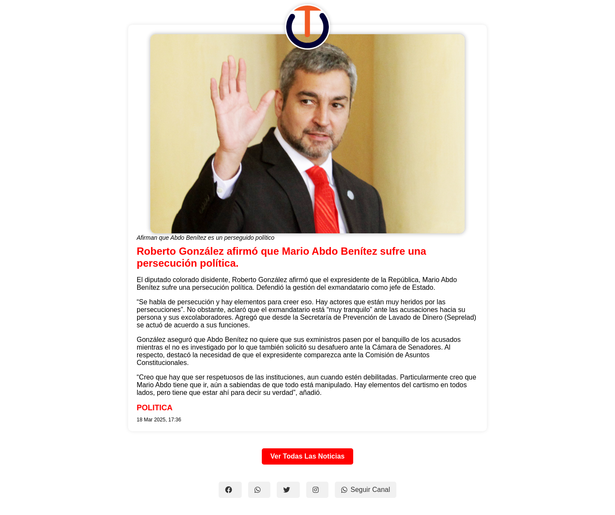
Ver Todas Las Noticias (307, 456)
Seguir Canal (365, 489)
